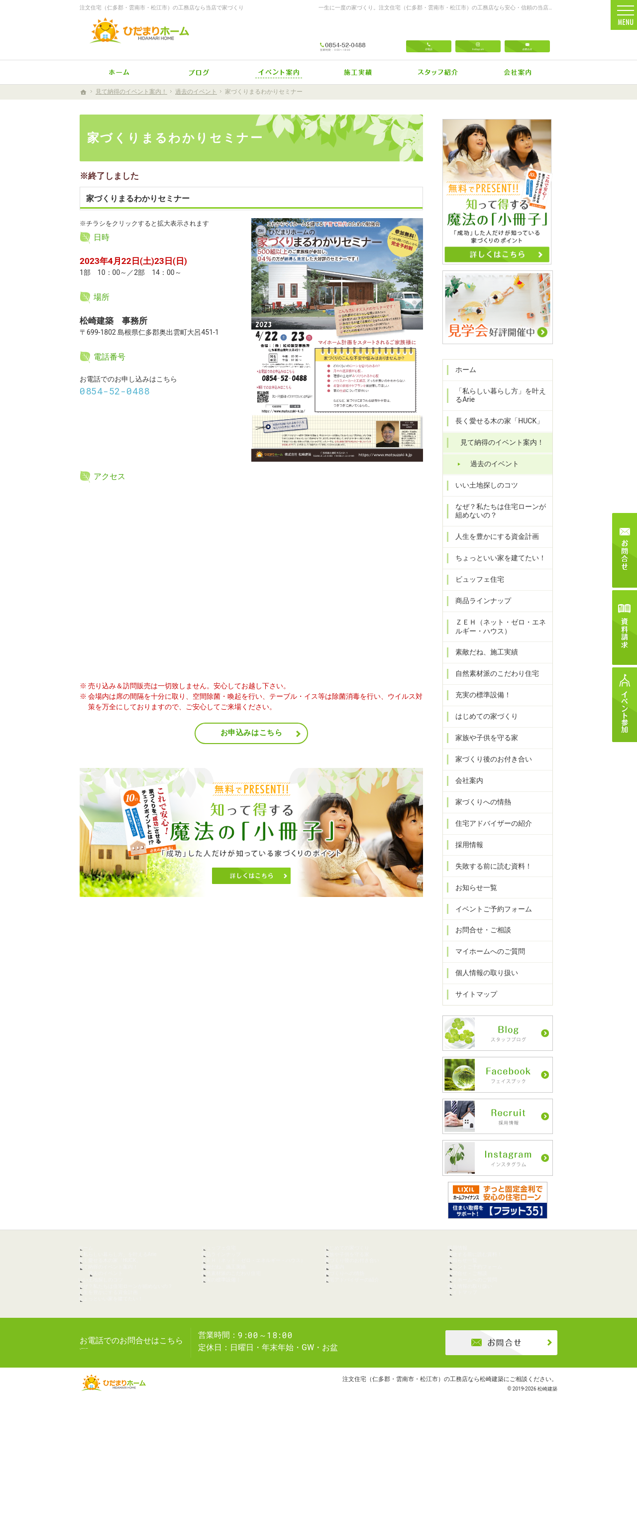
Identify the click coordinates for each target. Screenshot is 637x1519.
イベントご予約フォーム (489, 922)
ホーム (461, 383)
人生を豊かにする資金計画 (492, 550)
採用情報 (465, 858)
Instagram (478, 35)
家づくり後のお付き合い (489, 772)
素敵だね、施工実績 (482, 666)
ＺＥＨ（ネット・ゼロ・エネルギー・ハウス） (499, 640)
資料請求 (624, 627)
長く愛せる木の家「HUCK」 (495, 435)
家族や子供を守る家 (482, 752)
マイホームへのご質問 (486, 965)
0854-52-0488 (115, 391)
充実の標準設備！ (479, 709)
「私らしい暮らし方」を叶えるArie (499, 408)
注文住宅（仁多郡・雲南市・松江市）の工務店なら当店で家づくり (162, 7)
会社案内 (465, 794)
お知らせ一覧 (472, 901)
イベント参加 (624, 704)
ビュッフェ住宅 (475, 593)
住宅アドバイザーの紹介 (489, 837)
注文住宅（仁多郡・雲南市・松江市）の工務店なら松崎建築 (423, 1471)
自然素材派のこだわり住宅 (492, 687)
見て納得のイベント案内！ (497, 456)
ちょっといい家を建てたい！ (496, 572)
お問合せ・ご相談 (479, 944)
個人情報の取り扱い (482, 987)
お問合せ (527, 35)
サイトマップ (472, 1008)
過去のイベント (490, 477)
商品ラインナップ (479, 615)
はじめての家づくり (482, 730)
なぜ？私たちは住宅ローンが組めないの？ (499, 524)
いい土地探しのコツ (482, 499)
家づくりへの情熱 (479, 815)
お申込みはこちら (251, 732)
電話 (428, 35)
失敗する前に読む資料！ (489, 880)
